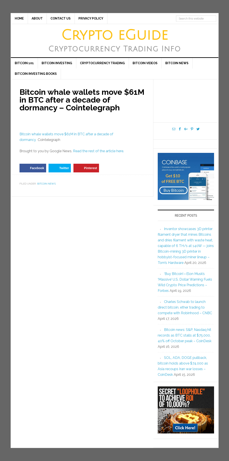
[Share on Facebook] (32, 168)
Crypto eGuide (114, 35)
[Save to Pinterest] (86, 168)
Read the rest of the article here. (98, 151)
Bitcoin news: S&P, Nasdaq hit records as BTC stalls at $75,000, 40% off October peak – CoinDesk (184, 335)
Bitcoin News (46, 183)
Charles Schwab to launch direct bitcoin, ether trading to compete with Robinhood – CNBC (185, 307)
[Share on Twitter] (60, 168)
